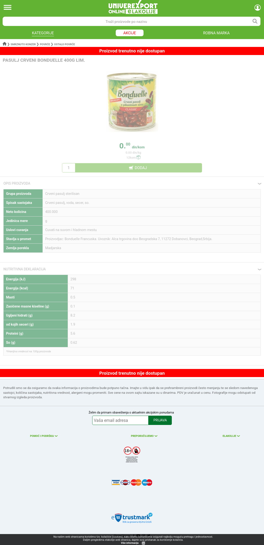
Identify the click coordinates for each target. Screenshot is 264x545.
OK (143, 543)
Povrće (45, 44)
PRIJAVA (160, 420)
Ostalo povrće (64, 44)
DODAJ (141, 168)
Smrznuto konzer (23, 44)
